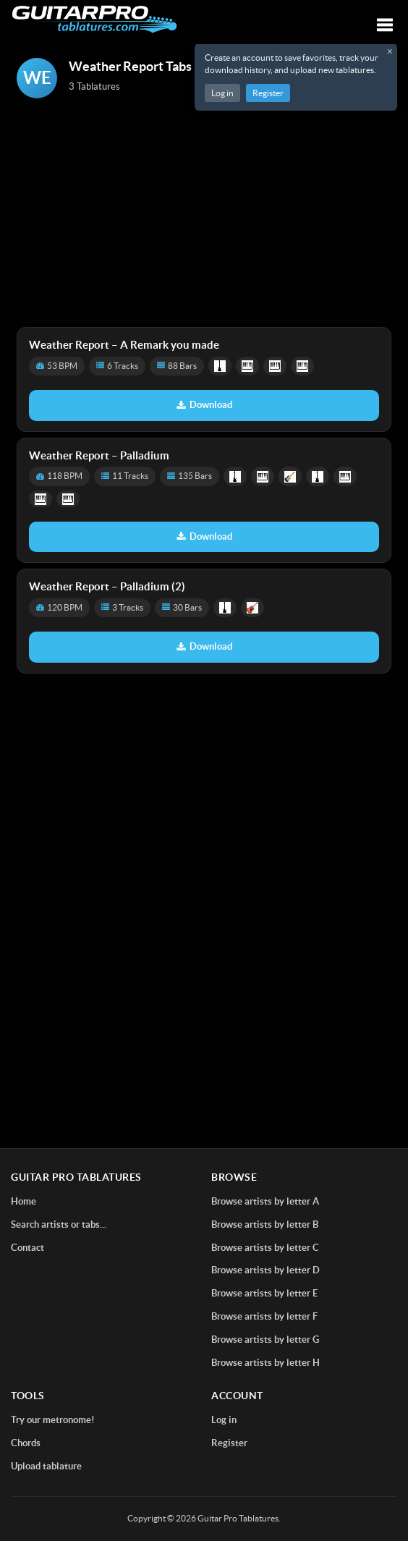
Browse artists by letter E (264, 1293)
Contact (27, 1247)
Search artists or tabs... (58, 1224)
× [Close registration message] (390, 51)
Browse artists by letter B (264, 1224)
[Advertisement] (204, 214)
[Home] (94, 19)
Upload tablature (46, 1466)
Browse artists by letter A (265, 1201)
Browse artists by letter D (265, 1270)
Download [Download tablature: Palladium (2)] (204, 646)
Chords (26, 1443)
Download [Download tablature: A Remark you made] (204, 404)
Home (23, 1201)
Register (268, 93)
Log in (222, 93)
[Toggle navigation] (385, 25)
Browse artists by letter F (264, 1316)
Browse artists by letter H (265, 1362)
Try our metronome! (53, 1419)
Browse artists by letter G (265, 1339)
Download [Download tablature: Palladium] (204, 536)
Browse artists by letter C (265, 1247)
